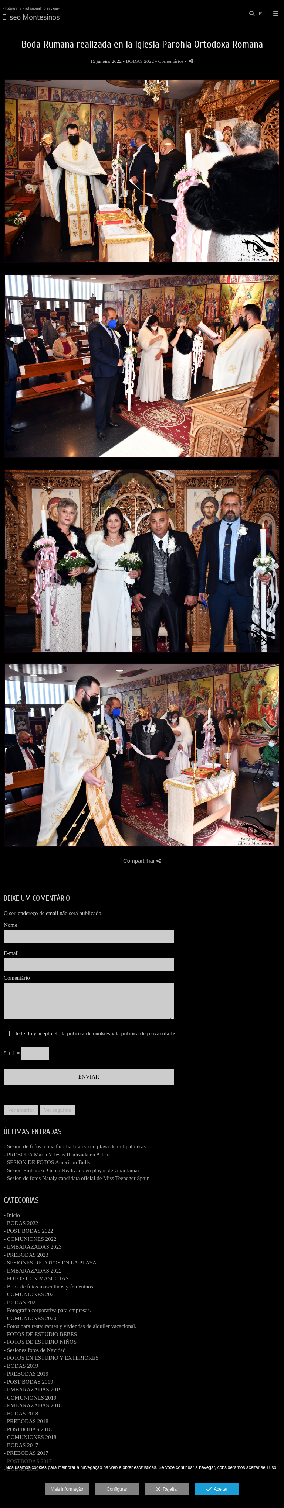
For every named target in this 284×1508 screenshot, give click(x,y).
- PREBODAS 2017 (26, 1453)
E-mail (11, 953)
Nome (10, 925)
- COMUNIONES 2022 (30, 1239)
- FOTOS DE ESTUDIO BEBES (40, 1334)
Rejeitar (167, 1490)
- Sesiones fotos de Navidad (34, 1350)
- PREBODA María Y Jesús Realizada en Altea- (57, 1154)
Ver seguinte (57, 1110)
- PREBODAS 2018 (26, 1421)
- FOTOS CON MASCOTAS (36, 1278)
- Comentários (170, 61)
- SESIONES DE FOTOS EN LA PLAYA (50, 1263)
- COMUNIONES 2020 (30, 1318)
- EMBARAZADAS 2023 (33, 1247)
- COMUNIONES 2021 (30, 1294)
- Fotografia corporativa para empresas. (47, 1310)
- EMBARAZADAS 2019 (33, 1390)
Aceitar (216, 1490)
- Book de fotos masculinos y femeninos (48, 1287)
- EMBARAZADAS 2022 (33, 1271)
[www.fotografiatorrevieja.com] (31, 14)
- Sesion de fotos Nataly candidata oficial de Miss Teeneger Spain (76, 1178)
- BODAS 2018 (21, 1413)
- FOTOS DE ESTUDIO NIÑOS (40, 1342)
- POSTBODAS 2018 (28, 1429)
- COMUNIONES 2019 (30, 1398)
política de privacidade (148, 1033)
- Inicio (12, 1215)
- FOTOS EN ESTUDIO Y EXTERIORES (51, 1358)
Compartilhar (142, 860)
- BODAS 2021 (21, 1302)
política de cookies (88, 1033)
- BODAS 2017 (21, 1445)
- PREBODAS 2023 (26, 1255)
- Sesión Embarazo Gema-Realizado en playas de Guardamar (71, 1170)
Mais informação (67, 1489)
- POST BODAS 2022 (28, 1231)
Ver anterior (21, 1110)
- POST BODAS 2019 (28, 1382)
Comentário (17, 978)
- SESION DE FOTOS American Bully (47, 1162)
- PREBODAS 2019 (26, 1374)
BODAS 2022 (140, 61)
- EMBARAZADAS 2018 (33, 1405)
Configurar (116, 1489)
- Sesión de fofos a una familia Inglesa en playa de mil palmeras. (75, 1146)
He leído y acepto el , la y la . (93, 1033)
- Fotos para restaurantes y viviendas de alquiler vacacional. (70, 1326)
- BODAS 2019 (21, 1366)
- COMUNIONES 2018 (30, 1437)
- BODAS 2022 (21, 1223)
